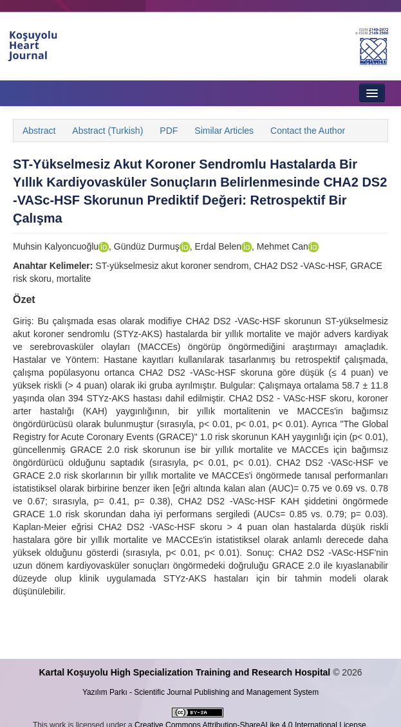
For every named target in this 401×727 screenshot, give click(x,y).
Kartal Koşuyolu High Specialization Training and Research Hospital (184, 672)
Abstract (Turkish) (107, 130)
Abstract (39, 130)
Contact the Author (307, 130)
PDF (169, 130)
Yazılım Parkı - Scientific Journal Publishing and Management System (200, 692)
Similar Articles (224, 130)
